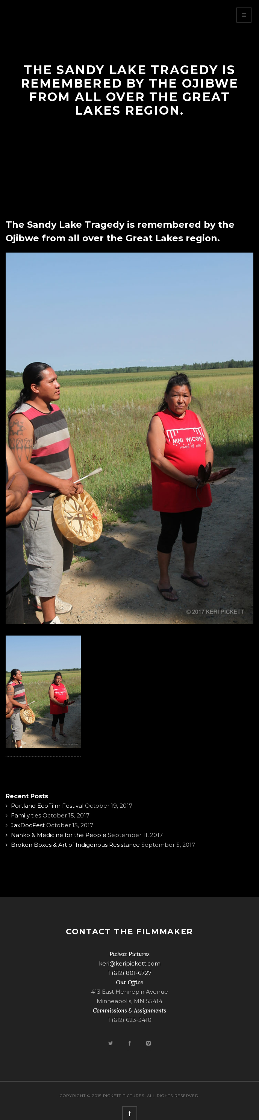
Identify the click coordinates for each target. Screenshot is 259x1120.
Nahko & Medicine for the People (58, 834)
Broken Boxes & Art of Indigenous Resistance (75, 844)
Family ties (26, 815)
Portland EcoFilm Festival (47, 805)
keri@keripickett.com (130, 963)
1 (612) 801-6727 (129, 972)
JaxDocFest (28, 825)
